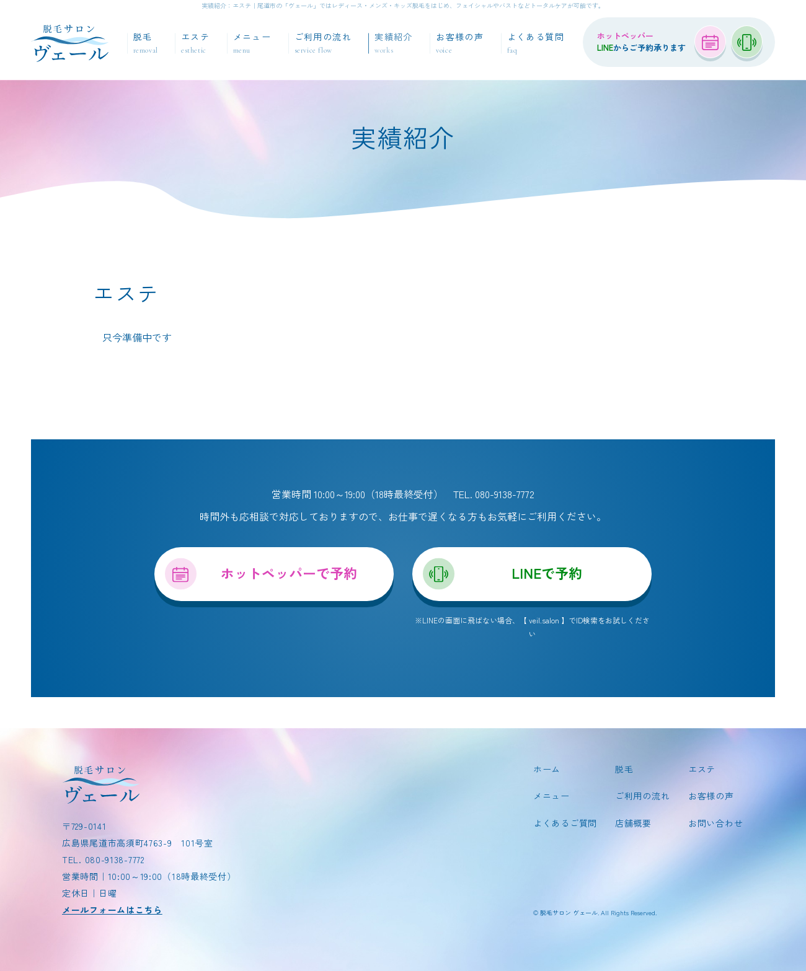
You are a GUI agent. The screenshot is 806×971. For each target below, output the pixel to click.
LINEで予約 (547, 572)
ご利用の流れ (323, 43)
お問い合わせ (715, 823)
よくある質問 (535, 43)
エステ (195, 43)
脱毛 (145, 43)
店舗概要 (633, 823)
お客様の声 (460, 43)
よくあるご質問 (565, 823)
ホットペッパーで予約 (289, 572)
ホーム (546, 769)
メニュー (252, 43)
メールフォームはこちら (112, 909)
